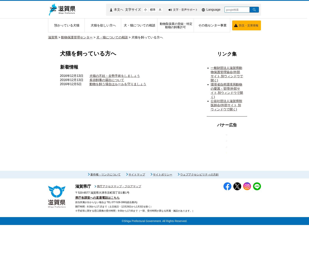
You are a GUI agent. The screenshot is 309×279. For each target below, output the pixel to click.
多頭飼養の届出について (106, 80)
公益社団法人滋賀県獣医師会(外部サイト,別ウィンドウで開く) (226, 105)
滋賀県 (53, 37)
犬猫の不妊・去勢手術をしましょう (114, 75)
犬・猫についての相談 (112, 37)
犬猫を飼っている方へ (147, 37)
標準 (152, 9)
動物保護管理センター (77, 37)
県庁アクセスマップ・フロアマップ (119, 240)
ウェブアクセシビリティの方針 (199, 228)
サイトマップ (136, 228)
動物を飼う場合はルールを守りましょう (117, 84)
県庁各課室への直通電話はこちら (97, 251)
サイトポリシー (162, 228)
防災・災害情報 (248, 25)
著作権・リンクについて (105, 228)
